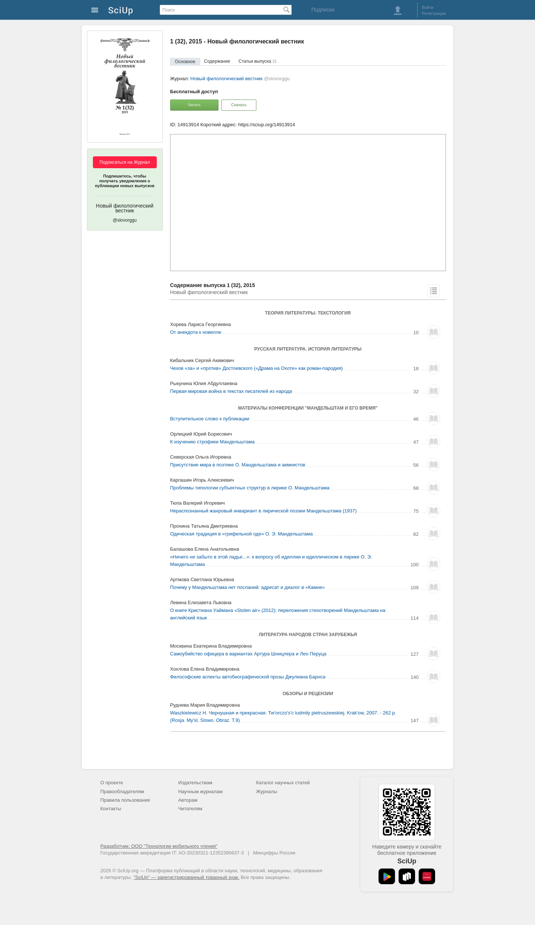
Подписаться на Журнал (125, 162)
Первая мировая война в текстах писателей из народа (231, 391)
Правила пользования (125, 800)
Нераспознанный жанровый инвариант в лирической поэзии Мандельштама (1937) (263, 511)
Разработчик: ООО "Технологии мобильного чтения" (158, 846)
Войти (428, 7)
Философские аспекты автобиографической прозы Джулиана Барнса (247, 677)
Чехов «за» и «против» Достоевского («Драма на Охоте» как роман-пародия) (256, 368)
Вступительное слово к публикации (209, 418)
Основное (185, 61)
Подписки (322, 10)
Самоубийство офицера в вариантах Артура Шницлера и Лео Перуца (248, 654)
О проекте (111, 782)
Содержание (217, 61)
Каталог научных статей (283, 782)
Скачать (238, 104)
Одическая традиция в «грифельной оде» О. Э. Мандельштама (241, 534)
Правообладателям (122, 791)
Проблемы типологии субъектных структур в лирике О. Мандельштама (250, 488)
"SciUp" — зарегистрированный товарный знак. (186, 877)
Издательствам (195, 782)
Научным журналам (200, 791)
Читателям (190, 808)
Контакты (110, 808)
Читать (194, 104)
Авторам (188, 800)
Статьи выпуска (257, 61)
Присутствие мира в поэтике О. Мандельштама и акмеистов (237, 465)
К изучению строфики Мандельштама (212, 441)
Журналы (266, 791)
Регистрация (434, 13)
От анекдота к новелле (195, 332)
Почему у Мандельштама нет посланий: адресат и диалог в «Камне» (247, 587)
